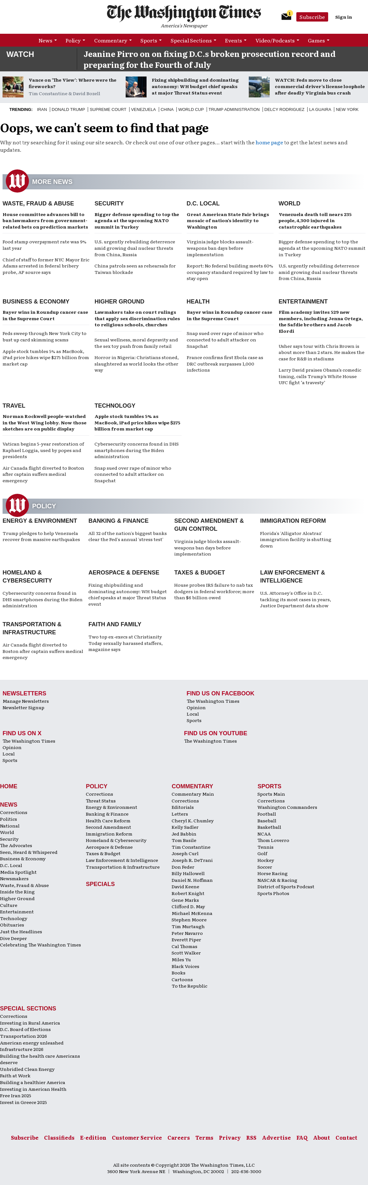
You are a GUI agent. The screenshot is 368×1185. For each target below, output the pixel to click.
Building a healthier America (32, 1082)
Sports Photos (273, 893)
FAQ (302, 1137)
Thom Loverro (273, 840)
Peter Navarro (187, 933)
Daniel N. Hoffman (192, 880)
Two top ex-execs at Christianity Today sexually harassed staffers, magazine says (125, 642)
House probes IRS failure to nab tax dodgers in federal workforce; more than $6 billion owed (214, 591)
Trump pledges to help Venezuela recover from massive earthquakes (41, 536)
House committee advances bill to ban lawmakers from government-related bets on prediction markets (45, 220)
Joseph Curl (185, 853)
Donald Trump (68, 109)
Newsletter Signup (23, 707)
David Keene (185, 886)
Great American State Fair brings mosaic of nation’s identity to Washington (228, 220)
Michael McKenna (192, 913)
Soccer (264, 867)
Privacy (230, 1137)
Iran (42, 109)
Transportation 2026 (23, 1036)
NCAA (264, 833)
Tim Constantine (191, 847)
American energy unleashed (32, 1042)
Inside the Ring (17, 891)
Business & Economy (36, 301)
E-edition (93, 1137)
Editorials (183, 807)
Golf (262, 853)
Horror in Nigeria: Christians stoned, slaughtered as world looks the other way (136, 363)
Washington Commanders (287, 807)
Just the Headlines (21, 931)
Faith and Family (114, 624)
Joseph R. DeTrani (192, 860)
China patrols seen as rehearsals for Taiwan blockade (135, 268)
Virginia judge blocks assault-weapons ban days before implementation (220, 247)
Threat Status (101, 800)
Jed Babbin (184, 833)
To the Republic (189, 985)
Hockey (265, 860)
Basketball (269, 827)
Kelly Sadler (185, 827)
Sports (148, 40)
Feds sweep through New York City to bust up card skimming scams (44, 336)
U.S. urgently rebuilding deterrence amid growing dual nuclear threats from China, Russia (134, 247)
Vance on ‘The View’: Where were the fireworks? (72, 83)
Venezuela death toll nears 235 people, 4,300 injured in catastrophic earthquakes (315, 220)
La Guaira (320, 109)
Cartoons (182, 979)
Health (198, 301)
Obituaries (12, 924)
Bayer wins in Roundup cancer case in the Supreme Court (45, 315)
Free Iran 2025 (15, 1095)
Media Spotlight (18, 872)
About (321, 1137)
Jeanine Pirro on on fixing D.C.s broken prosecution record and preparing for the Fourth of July (210, 59)
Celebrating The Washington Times (40, 944)
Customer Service (137, 1137)
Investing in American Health (33, 1089)
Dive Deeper (13, 938)
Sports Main (271, 794)
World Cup (191, 109)
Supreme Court (108, 109)
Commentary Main (193, 794)
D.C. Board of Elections (25, 1029)
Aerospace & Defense (123, 572)
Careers (178, 1137)
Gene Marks (185, 900)
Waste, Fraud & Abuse (38, 203)
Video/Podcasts (275, 40)
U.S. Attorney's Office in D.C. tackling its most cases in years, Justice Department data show (295, 599)
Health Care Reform (108, 820)
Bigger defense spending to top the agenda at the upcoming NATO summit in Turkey (136, 220)
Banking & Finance (118, 521)
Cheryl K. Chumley (193, 820)
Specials (100, 884)
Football (266, 813)
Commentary (110, 40)
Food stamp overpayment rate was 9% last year (44, 244)
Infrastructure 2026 (21, 1049)
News (45, 40)
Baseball (266, 820)
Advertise (276, 1137)
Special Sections (191, 40)
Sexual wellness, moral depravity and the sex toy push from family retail (136, 342)
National (10, 825)
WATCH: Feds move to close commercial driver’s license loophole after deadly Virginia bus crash (320, 86)
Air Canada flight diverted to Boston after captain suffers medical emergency (43, 474)
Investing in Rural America (30, 1022)
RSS (251, 1137)
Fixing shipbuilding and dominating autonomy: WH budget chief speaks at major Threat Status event (195, 86)
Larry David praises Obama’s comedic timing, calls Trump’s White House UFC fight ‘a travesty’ (320, 375)
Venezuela (143, 109)
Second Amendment (108, 827)
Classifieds (59, 1137)
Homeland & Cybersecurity (116, 840)
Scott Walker (186, 952)
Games (316, 40)
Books (178, 972)
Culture (8, 905)
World (290, 203)
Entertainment (303, 301)
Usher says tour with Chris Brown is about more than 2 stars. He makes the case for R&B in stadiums (321, 352)
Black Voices (185, 966)
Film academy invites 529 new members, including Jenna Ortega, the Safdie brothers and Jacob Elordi (321, 321)
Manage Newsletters (26, 701)
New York (347, 109)
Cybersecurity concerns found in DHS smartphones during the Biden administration (136, 449)
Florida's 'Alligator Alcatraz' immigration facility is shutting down (295, 539)
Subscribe (312, 17)
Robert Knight (188, 893)
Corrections (13, 812)
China (167, 109)
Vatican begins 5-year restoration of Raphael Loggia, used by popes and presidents (43, 449)
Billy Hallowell (188, 873)
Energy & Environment (40, 521)
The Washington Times (213, 701)
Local (193, 713)
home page (269, 142)
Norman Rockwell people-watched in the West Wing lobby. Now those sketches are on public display (44, 422)
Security (109, 203)
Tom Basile (184, 840)
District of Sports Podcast (285, 886)
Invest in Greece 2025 (23, 1102)
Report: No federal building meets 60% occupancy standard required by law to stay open (230, 271)
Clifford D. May (188, 906)
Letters (180, 813)
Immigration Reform (293, 521)
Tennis (265, 847)
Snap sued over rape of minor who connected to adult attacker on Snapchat (225, 339)
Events (233, 40)
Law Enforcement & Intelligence (122, 860)
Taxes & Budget (199, 572)
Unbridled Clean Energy (27, 1069)
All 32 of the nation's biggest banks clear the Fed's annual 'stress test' (127, 536)
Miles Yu (181, 959)
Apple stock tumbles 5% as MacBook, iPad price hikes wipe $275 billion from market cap (46, 357)
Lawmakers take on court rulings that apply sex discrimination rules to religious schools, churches (137, 318)
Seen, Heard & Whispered (29, 852)
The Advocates (16, 845)
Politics (8, 819)
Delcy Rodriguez (285, 109)
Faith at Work (15, 1075)
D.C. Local (203, 203)
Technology (114, 406)
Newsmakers (14, 878)
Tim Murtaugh (188, 926)
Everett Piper (186, 939)
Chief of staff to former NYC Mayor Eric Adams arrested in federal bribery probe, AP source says (46, 265)
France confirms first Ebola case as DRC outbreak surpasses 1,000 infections (225, 363)
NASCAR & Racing (277, 880)
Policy (73, 40)
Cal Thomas (184, 946)
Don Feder (183, 867)
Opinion (196, 707)
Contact (346, 1137)
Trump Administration (234, 109)
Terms (204, 1137)
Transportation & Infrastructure (123, 867)
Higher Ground (119, 301)
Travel (14, 406)
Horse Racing (272, 873)
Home (8, 786)
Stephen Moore (189, 919)
